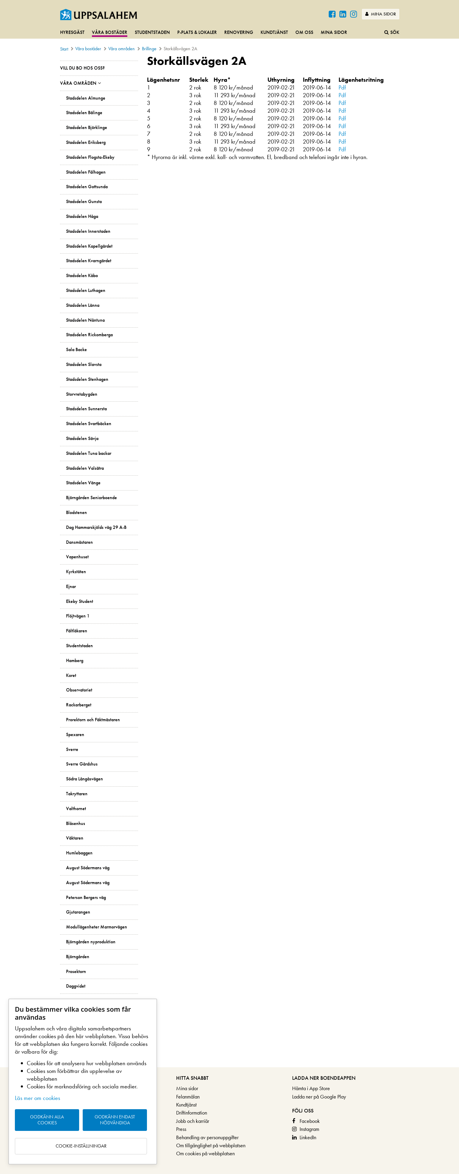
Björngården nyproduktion (90, 942)
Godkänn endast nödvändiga (115, 1120)
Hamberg (74, 661)
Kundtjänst (274, 32)
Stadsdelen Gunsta (84, 202)
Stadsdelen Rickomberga (89, 335)
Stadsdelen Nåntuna (85, 320)
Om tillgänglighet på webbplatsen (210, 1145)
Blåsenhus (75, 823)
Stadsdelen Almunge (85, 98)
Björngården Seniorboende (91, 498)
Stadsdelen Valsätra (85, 468)
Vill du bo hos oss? (82, 68)
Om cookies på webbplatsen (205, 1153)
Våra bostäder (109, 32)
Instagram (309, 1129)
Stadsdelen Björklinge (86, 128)
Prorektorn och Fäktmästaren (93, 720)
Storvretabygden (81, 394)
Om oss (304, 32)
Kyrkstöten (76, 572)
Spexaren (75, 735)
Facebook (310, 1121)
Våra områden (121, 48)
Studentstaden (152, 32)
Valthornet (76, 809)
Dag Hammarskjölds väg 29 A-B (96, 527)
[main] (229, 560)
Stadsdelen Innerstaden (88, 231)
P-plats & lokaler (197, 32)
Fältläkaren (76, 631)
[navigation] (229, 33)
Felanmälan (188, 1096)
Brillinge (149, 48)
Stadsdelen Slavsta (83, 364)
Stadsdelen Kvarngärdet (88, 261)
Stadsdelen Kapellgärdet (89, 246)
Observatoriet (79, 690)
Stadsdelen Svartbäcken (88, 424)
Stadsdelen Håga (82, 216)
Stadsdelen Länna (82, 305)
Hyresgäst (72, 32)
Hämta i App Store (311, 1088)
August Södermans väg (87, 868)
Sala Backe (76, 350)
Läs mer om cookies (37, 1098)
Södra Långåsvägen (84, 779)
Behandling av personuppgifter (207, 1137)
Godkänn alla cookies (47, 1120)
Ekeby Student (79, 601)
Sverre (72, 749)
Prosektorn (76, 972)
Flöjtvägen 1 (78, 616)
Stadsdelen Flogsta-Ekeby (90, 157)
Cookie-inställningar (81, 1146)
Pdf (342, 87)
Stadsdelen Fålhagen (86, 172)
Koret (71, 675)
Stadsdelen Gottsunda (87, 187)
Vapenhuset (77, 557)
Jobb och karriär (192, 1121)
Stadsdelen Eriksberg (86, 142)
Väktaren (74, 838)
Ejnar (71, 587)
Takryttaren (76, 794)
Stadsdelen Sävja (82, 438)
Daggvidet (75, 986)
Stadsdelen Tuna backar (88, 453)
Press (181, 1129)
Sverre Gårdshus (82, 764)
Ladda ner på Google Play (319, 1096)
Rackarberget (78, 705)
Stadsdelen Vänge (83, 483)
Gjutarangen (78, 912)
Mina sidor (380, 14)
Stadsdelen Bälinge (84, 113)
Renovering (238, 32)
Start (64, 49)
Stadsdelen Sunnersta (86, 409)
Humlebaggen (79, 853)
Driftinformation (191, 1112)
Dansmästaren (79, 542)
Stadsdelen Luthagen (85, 290)
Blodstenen (76, 513)
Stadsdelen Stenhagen (87, 379)
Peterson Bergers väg (86, 897)
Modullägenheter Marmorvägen (96, 927)
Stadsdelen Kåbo (82, 276)
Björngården (77, 957)
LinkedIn (308, 1137)
